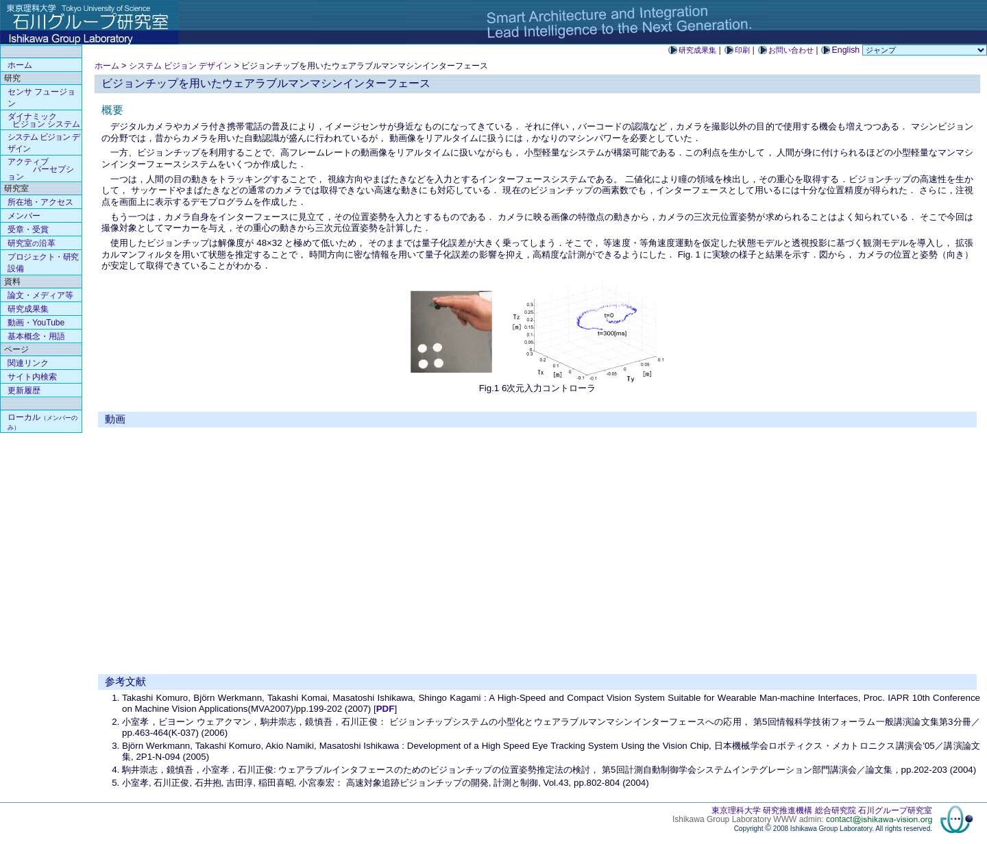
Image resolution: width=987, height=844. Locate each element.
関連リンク (28, 363)
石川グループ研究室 (895, 810)
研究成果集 (697, 50)
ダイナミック (44, 120)
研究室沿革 (32, 243)
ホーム (107, 66)
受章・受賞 (28, 229)
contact (879, 819)
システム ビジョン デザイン (180, 66)
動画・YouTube (36, 322)
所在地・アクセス (40, 202)
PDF (385, 709)
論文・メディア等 (40, 295)
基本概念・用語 (36, 336)
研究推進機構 (787, 810)
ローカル (42, 421)
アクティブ (41, 169)
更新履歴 (24, 390)
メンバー (24, 216)
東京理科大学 (736, 810)
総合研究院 (835, 810)
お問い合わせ (791, 50)
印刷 (742, 50)
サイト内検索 (32, 377)
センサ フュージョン (41, 97)
